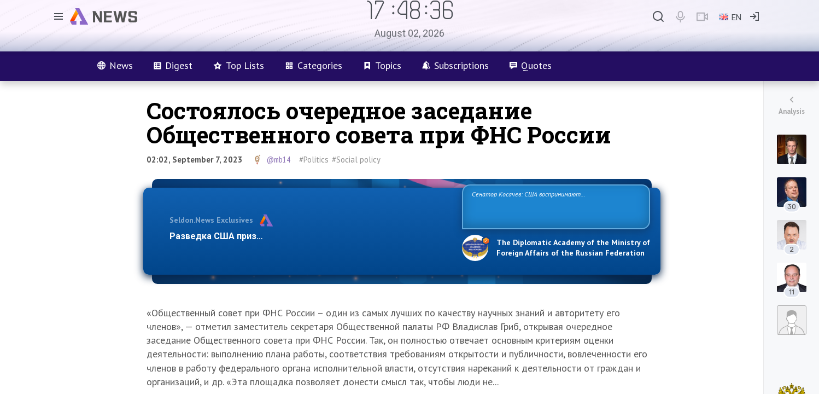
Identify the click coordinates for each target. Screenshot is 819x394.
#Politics (314, 159)
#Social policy (356, 159)
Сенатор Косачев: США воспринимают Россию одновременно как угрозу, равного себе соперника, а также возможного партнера (554, 206)
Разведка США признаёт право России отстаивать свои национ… (310, 236)
